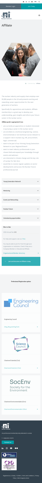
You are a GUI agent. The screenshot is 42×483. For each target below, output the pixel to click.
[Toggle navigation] (39, 15)
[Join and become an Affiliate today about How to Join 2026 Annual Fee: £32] (21, 261)
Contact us (7, 442)
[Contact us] (23, 2)
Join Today (31, 6)
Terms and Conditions (28, 475)
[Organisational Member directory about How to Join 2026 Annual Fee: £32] (21, 253)
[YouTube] (32, 2)
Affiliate (38, 83)
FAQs (23, 239)
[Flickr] (35, 2)
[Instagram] (29, 2)
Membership (31, 83)
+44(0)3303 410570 (8, 438)
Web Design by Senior (23, 478)
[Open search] (39, 2)
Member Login (10, 6)
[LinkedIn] (26, 2)
